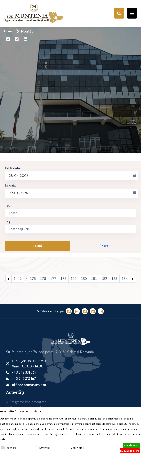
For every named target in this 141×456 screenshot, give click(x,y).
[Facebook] (69, 311)
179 (74, 278)
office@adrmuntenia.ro (29, 385)
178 (63, 278)
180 (84, 278)
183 (114, 278)
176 (43, 278)
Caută (37, 246)
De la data (12, 168)
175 (33, 278)
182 (104, 278)
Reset (103, 246)
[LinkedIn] (93, 311)
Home (8, 31)
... (26, 277)
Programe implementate (28, 402)
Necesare (10, 448)
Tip (7, 206)
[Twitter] (85, 311)
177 (53, 278)
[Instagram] (101, 311)
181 (94, 278)
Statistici (44, 448)
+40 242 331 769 (24, 372)
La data (10, 185)
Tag (7, 222)
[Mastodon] (77, 311)
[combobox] (70, 213)
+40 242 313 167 (24, 379)
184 (125, 278)
